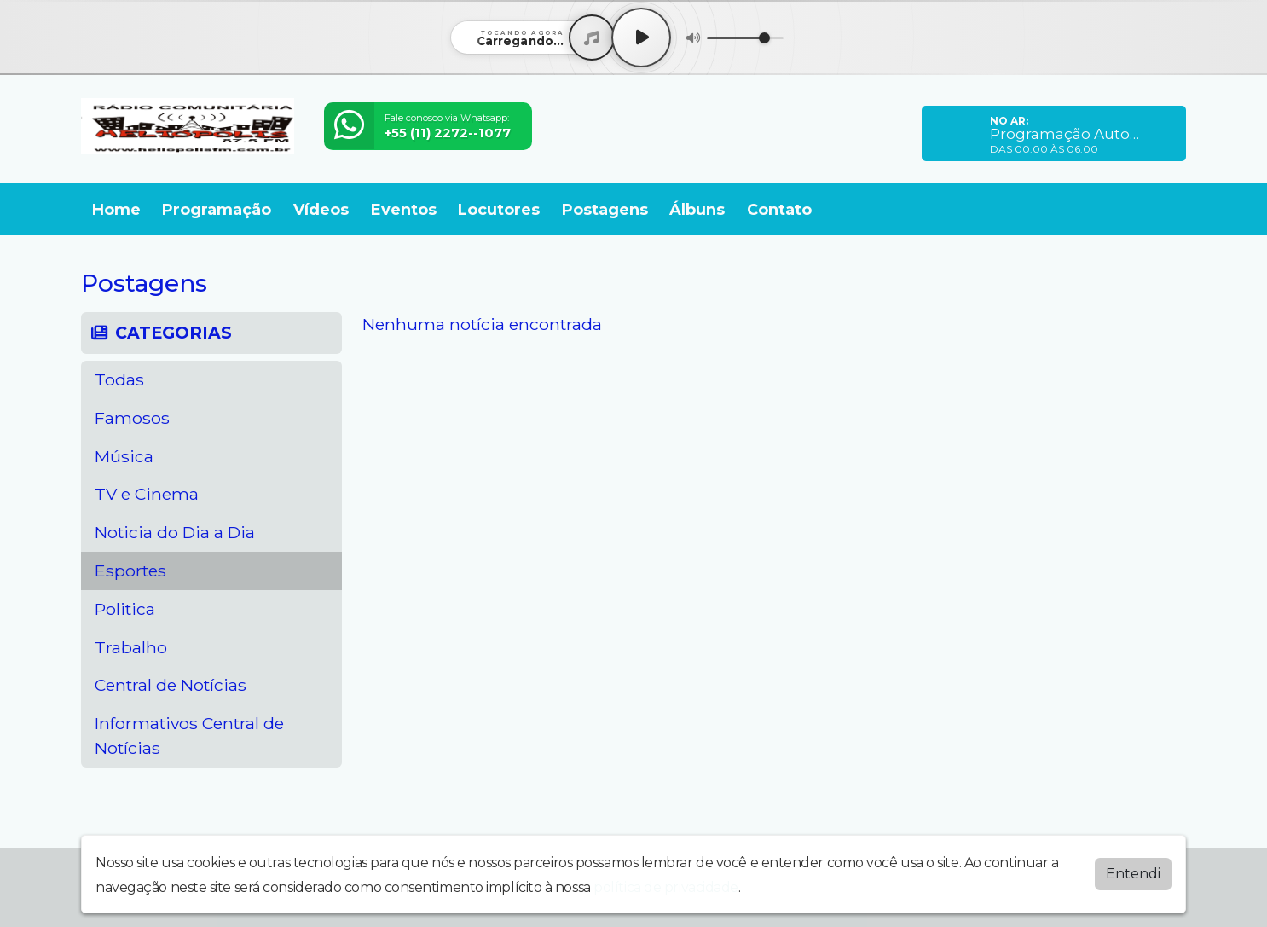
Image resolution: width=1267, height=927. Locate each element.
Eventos (404, 209)
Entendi (1133, 874)
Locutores (499, 209)
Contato (779, 209)
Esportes (130, 570)
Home (116, 209)
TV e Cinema (147, 494)
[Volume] (745, 38)
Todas (119, 379)
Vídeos (321, 209)
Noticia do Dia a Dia (175, 532)
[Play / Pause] (641, 37)
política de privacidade (665, 887)
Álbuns (697, 209)
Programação (216, 209)
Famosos (132, 418)
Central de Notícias (170, 685)
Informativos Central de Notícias (189, 735)
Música (124, 456)
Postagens (605, 209)
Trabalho (131, 647)
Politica (125, 609)
